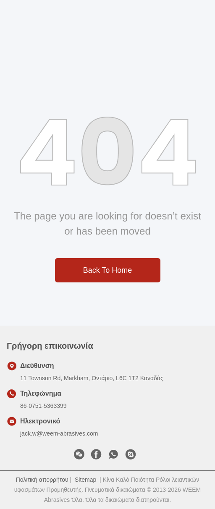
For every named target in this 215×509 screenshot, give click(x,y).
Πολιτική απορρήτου (42, 479)
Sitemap (85, 479)
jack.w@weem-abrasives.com (59, 433)
